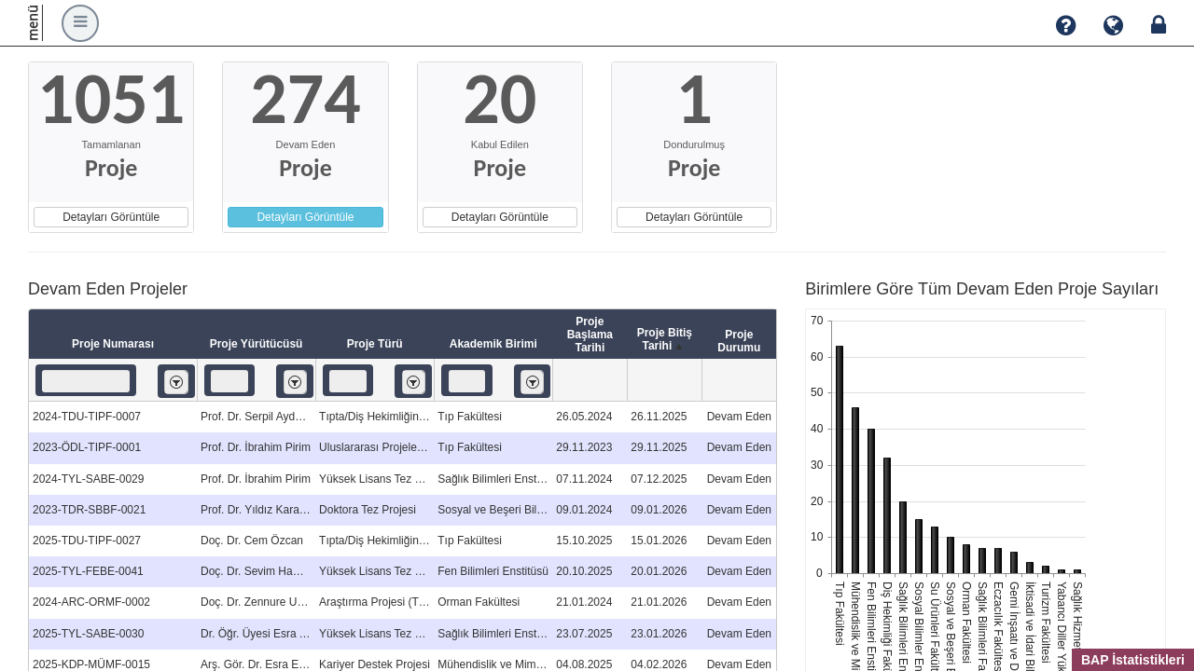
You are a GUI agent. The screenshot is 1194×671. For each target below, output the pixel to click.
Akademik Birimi (493, 343)
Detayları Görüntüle (111, 217)
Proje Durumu (738, 341)
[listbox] (176, 381)
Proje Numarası (113, 343)
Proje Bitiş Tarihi (664, 340)
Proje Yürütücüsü (256, 343)
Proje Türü (375, 343)
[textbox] (86, 381)
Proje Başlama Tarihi (590, 334)
